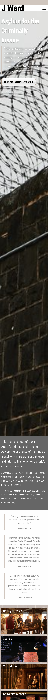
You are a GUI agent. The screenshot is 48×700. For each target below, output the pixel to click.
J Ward (12, 8)
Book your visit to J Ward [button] (19, 81)
